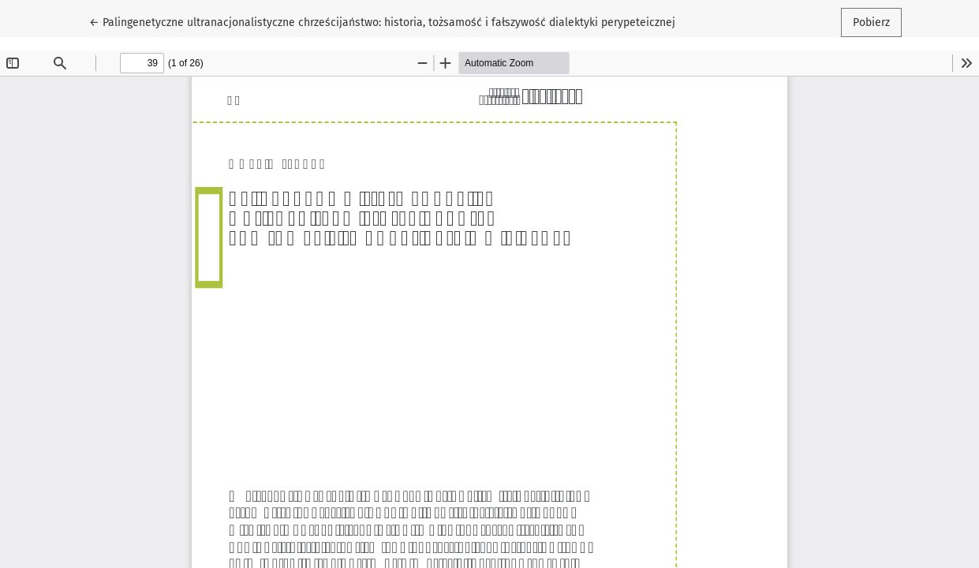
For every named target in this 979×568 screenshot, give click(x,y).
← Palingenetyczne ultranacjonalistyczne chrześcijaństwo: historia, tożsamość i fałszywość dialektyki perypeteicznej (382, 21)
